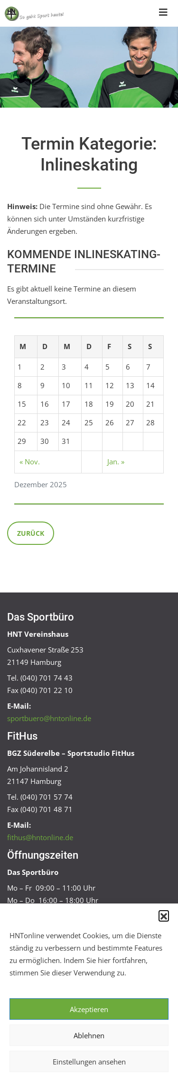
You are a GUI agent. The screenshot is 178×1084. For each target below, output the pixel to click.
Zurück (30, 533)
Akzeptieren (89, 1009)
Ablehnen (89, 1035)
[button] (164, 915)
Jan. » (115, 461)
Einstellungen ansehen (89, 1061)
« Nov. (29, 461)
